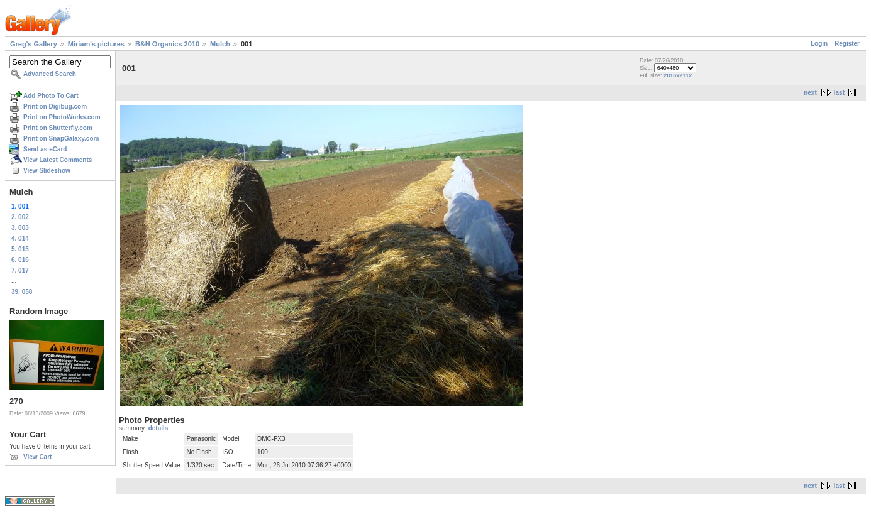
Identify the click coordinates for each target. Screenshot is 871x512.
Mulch (220, 44)
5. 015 (20, 249)
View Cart (37, 457)
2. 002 (20, 217)
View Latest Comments (57, 159)
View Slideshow (46, 170)
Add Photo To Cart (51, 95)
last (839, 92)
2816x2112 (677, 75)
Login (819, 43)
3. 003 (20, 227)
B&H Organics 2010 (167, 44)
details (158, 428)
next (810, 92)
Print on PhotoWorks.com (62, 117)
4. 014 (20, 238)
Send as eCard (45, 149)
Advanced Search (49, 73)
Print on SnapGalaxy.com (61, 138)
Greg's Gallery (33, 44)
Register (847, 43)
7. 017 (20, 270)
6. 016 (20, 259)
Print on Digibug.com (55, 106)
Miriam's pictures (96, 44)
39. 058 (21, 291)
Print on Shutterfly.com (57, 127)
